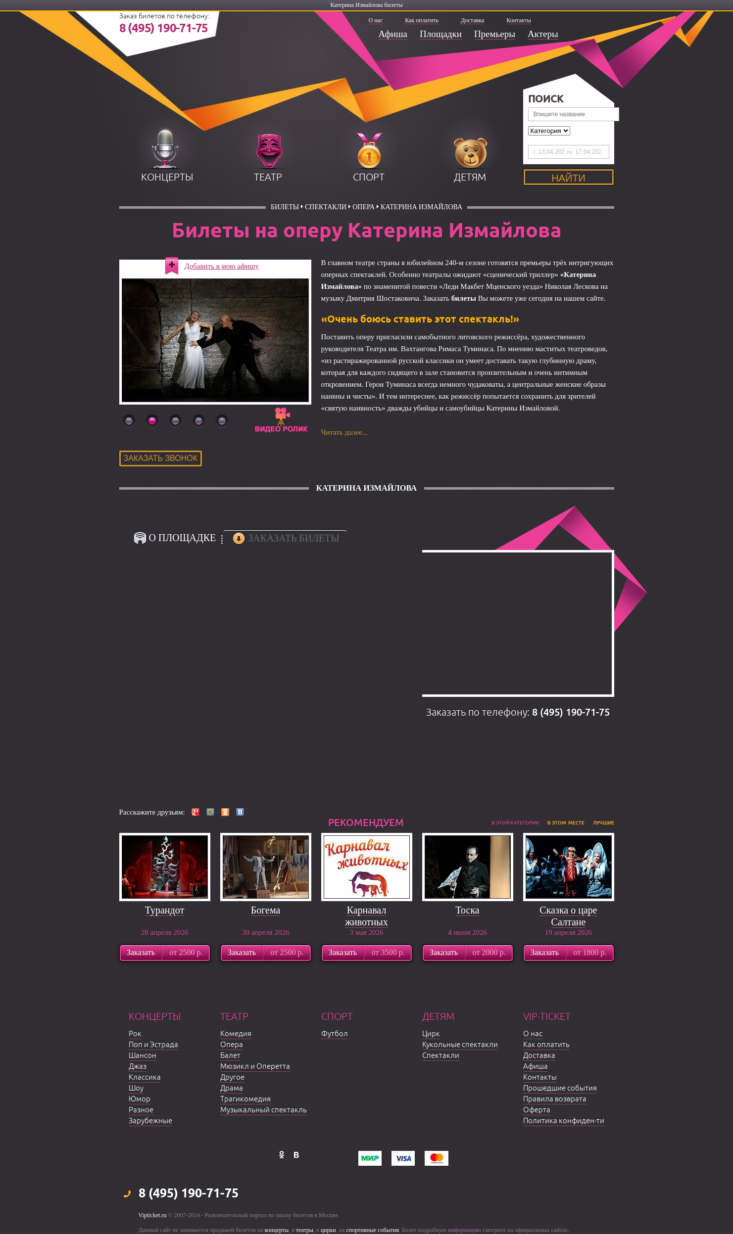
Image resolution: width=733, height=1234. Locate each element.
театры (304, 1230)
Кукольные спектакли (460, 1045)
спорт (369, 177)
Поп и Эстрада (153, 1045)
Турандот (164, 910)
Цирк (431, 1034)
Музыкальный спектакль (263, 1110)
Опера (363, 207)
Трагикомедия (245, 1099)
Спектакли (325, 207)
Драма (231, 1088)
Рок (135, 1034)
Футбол (334, 1034)
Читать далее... (344, 432)
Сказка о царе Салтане (568, 916)
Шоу (136, 1088)
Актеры (543, 34)
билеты (285, 207)
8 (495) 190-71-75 (163, 29)
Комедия (235, 1034)
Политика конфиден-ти (563, 1121)
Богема (266, 910)
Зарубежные (150, 1121)
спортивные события (372, 1230)
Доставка (472, 20)
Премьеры (494, 34)
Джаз (138, 1066)
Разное (141, 1110)
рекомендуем (366, 822)
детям (470, 177)
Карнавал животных (366, 916)
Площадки (441, 34)
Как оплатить (422, 20)
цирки (328, 1230)
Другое (232, 1077)
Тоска (467, 910)
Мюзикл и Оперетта (255, 1066)
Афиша (393, 34)
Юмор (139, 1099)
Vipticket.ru (153, 1215)
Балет (230, 1055)
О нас (376, 20)
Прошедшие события (560, 1088)
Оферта (536, 1110)
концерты (167, 177)
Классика (145, 1077)
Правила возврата (554, 1099)
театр (268, 177)
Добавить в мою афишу (222, 266)
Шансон (142, 1055)
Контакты (518, 20)
